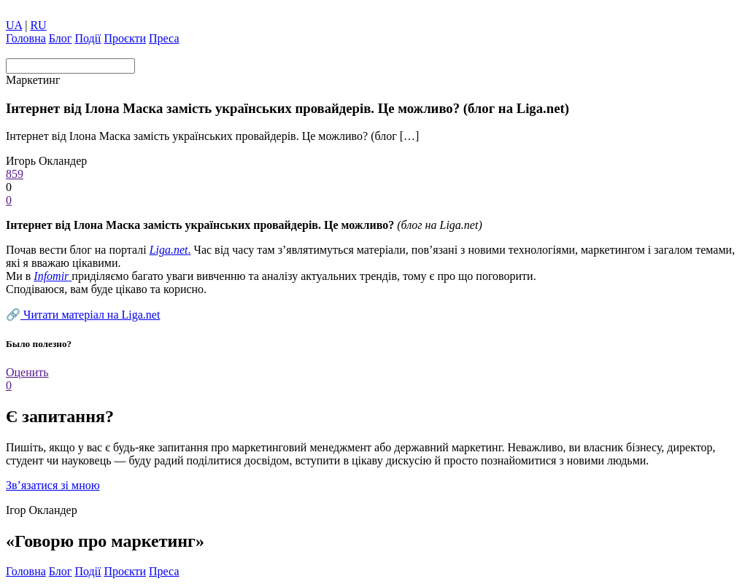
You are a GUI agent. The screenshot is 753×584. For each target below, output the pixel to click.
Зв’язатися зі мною (53, 485)
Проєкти (125, 38)
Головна (26, 38)
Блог (60, 38)
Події (87, 38)
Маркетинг (33, 80)
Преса (164, 38)
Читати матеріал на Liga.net (90, 314)
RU (38, 25)
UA (14, 25)
